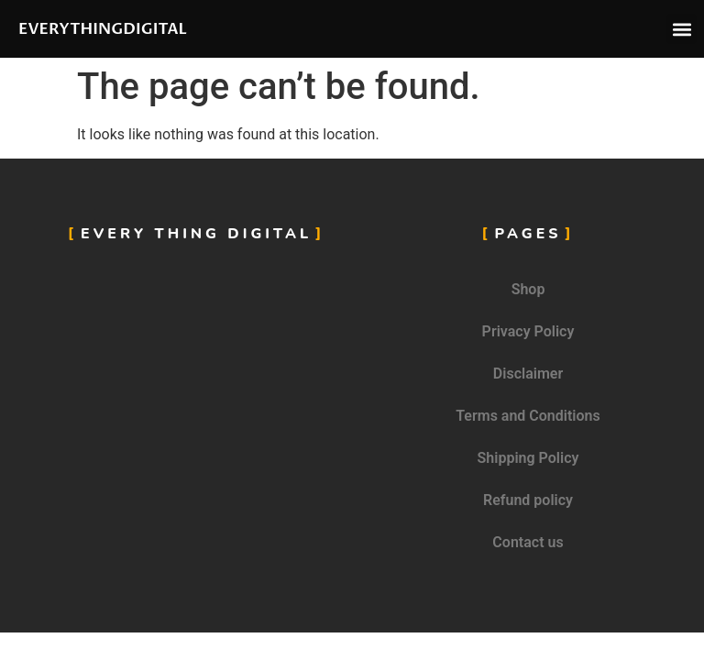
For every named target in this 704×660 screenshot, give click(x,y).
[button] (681, 29)
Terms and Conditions (528, 415)
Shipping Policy (528, 458)
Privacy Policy (528, 331)
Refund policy (528, 500)
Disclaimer (528, 373)
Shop (528, 289)
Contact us (527, 542)
